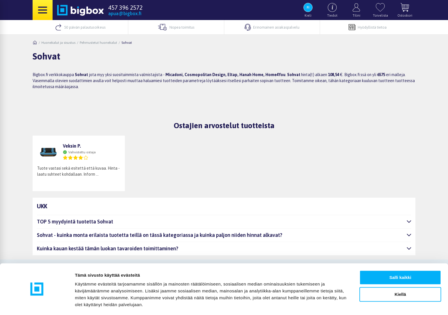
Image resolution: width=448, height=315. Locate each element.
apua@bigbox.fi (124, 13)
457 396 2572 (125, 7)
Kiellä (400, 277)
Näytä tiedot (87, 303)
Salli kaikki (400, 260)
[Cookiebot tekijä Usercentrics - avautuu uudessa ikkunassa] (37, 304)
